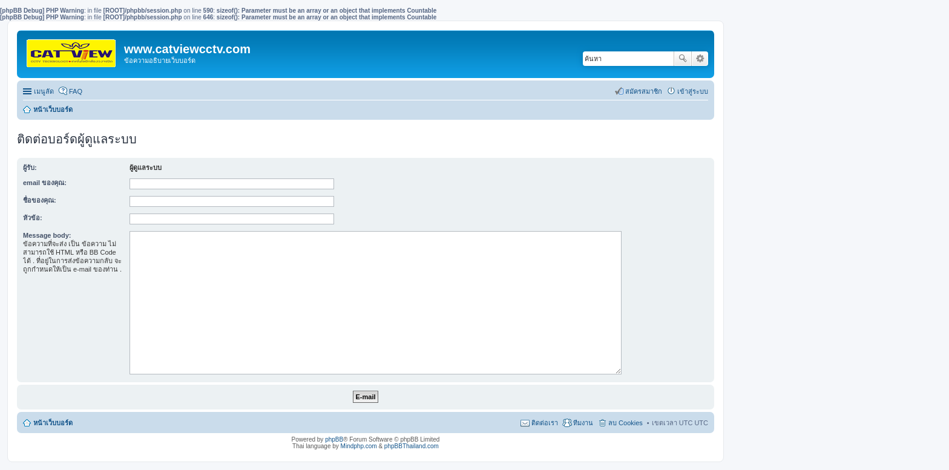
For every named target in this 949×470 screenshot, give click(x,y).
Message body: (47, 235)
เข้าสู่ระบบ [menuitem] (692, 91)
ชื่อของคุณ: (39, 200)
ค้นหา (683, 58)
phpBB (334, 439)
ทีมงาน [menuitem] (583, 422)
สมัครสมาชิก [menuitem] (643, 91)
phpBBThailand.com (411, 446)
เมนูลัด (44, 91)
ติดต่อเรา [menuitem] (544, 422)
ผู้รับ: (30, 167)
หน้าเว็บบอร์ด (53, 109)
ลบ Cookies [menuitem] (625, 422)
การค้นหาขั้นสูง (700, 58)
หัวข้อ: (32, 217)
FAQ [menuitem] (75, 91)
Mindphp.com (359, 446)
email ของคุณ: (45, 182)
